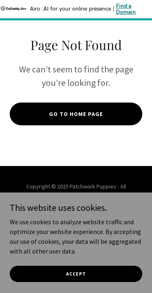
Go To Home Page (76, 114)
